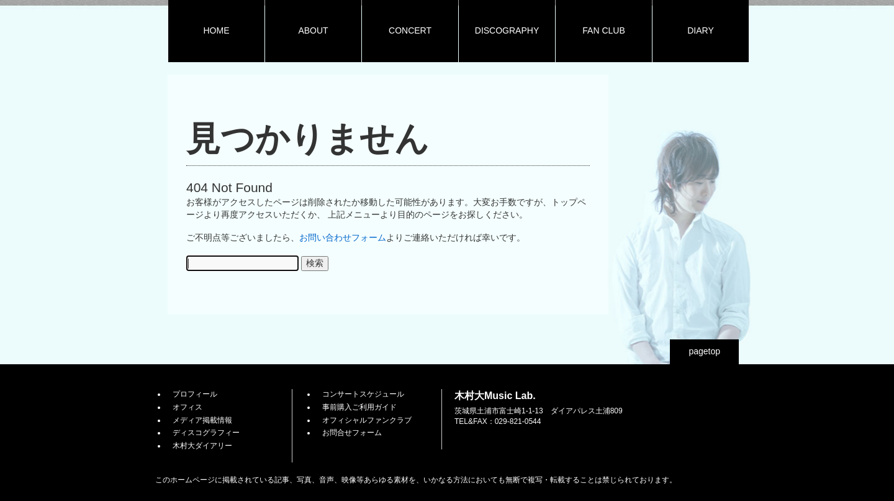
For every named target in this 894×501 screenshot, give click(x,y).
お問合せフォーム (352, 432)
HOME (217, 30)
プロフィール (195, 394)
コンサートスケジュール (363, 394)
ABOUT (313, 30)
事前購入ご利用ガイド (359, 407)
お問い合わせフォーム (342, 237)
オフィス (187, 407)
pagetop (704, 351)
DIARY (700, 30)
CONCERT (410, 30)
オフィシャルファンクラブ (367, 420)
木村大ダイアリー (202, 445)
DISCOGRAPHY (507, 30)
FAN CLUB (603, 30)
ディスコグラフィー (206, 432)
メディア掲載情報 (202, 420)
